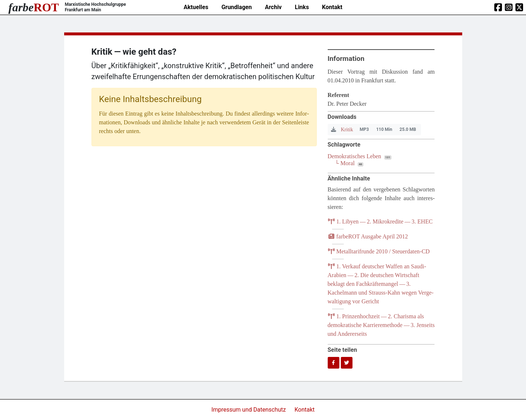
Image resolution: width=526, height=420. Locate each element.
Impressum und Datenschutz (249, 409)
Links (302, 7)
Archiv (273, 7)
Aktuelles (196, 7)
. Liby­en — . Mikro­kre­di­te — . (380, 221)
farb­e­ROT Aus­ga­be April (368, 236)
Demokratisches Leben (354, 156)
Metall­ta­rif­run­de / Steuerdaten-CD (379, 251)
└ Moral (345, 163)
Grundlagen (236, 7)
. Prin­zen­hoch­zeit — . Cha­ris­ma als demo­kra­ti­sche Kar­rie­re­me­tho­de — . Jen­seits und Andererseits (381, 325)
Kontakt (332, 7)
